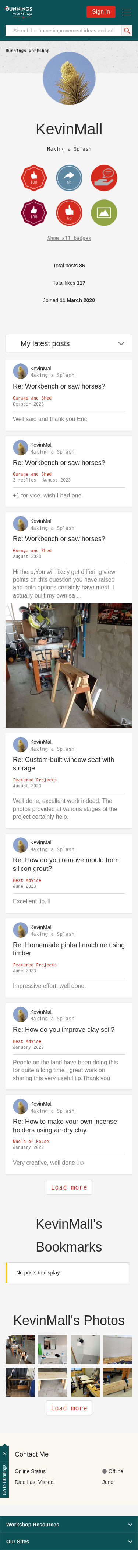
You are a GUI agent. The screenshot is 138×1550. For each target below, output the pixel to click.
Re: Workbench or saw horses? (59, 386)
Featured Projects (35, 780)
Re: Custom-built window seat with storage (63, 764)
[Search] (69, 30)
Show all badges (69, 238)
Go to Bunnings (4, 1480)
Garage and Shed (32, 398)
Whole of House (31, 1141)
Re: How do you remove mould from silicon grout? (66, 864)
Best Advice (27, 880)
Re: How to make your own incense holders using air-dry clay (65, 1126)
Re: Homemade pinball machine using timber (69, 949)
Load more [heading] (69, 1408)
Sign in (101, 11)
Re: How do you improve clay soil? (63, 1029)
